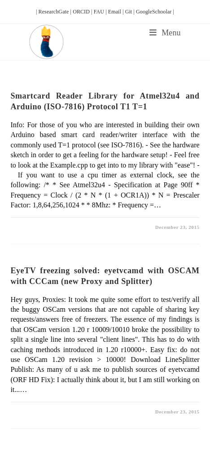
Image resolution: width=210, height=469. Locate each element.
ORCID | (83, 12)
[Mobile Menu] (164, 32)
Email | (116, 12)
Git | (130, 12)
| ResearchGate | (54, 12)
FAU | (101, 12)
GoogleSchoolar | (155, 12)
